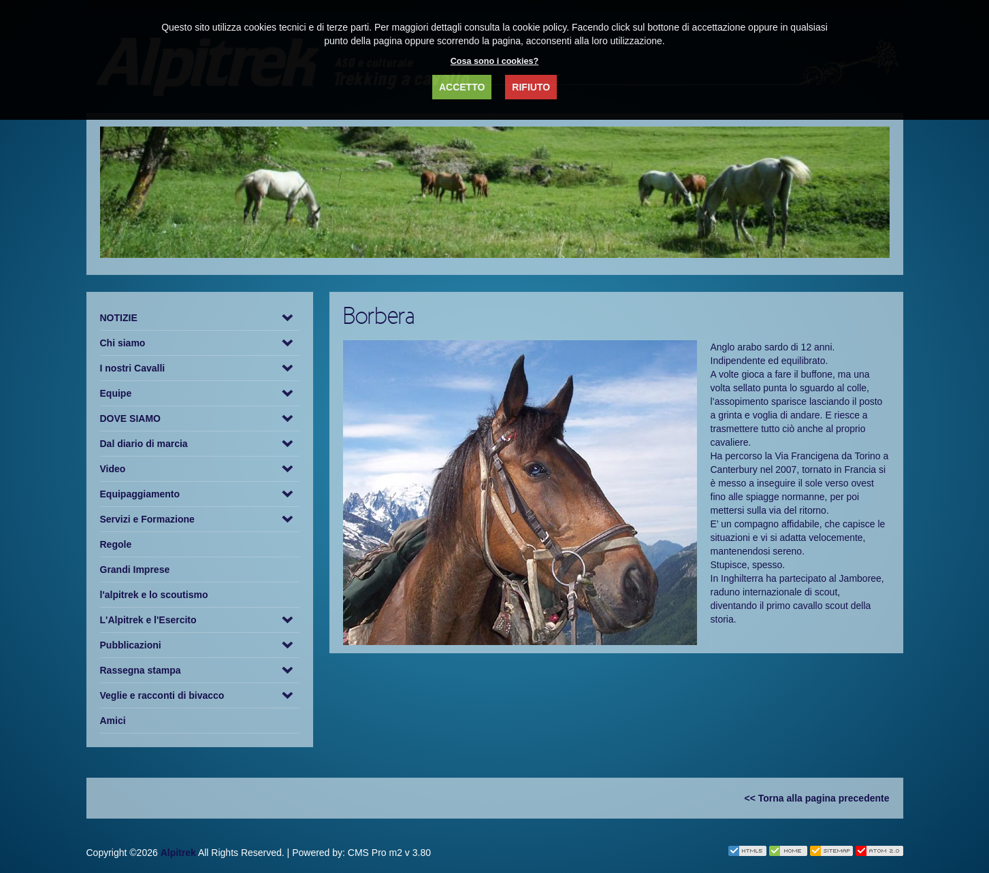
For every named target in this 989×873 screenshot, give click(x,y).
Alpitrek (178, 852)
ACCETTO (462, 87)
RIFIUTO (531, 87)
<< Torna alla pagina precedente (817, 798)
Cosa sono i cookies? (494, 61)
